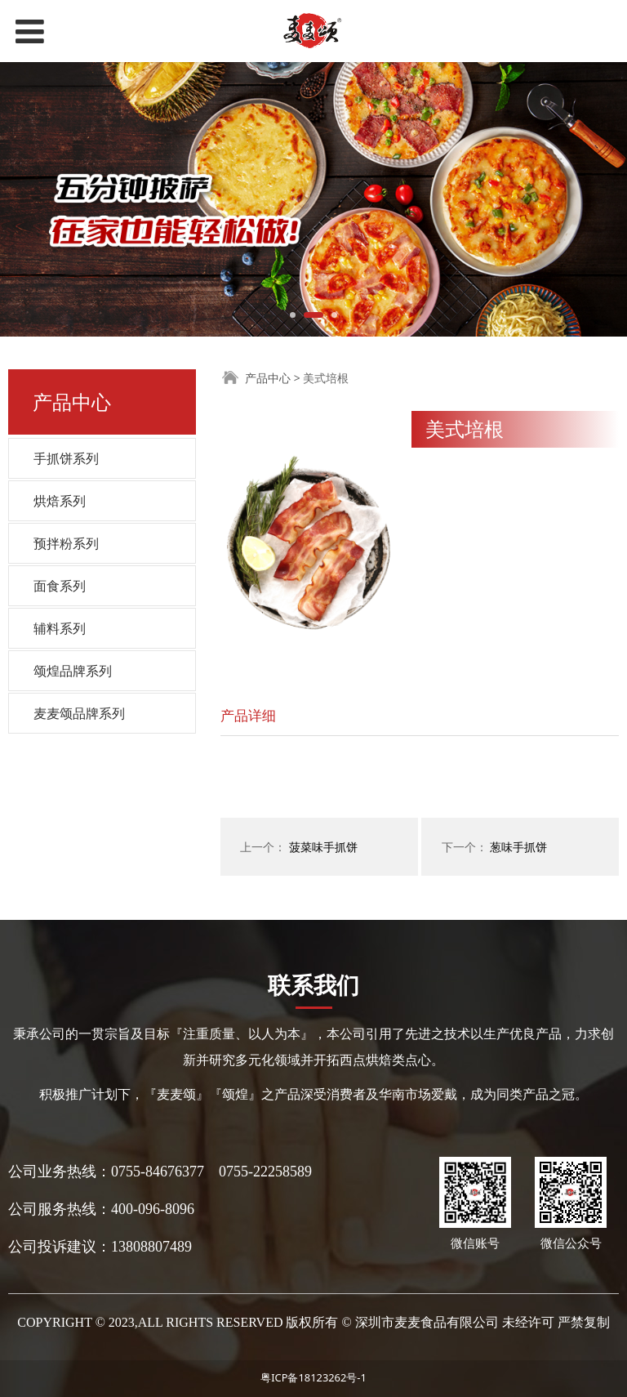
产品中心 (268, 378)
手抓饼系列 (66, 458)
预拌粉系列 (66, 543)
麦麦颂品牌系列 (79, 713)
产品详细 (248, 715)
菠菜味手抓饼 (323, 847)
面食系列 (59, 586)
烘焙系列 (59, 501)
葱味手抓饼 (518, 847)
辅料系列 (59, 628)
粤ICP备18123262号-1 (313, 1377)
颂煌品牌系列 (72, 671)
